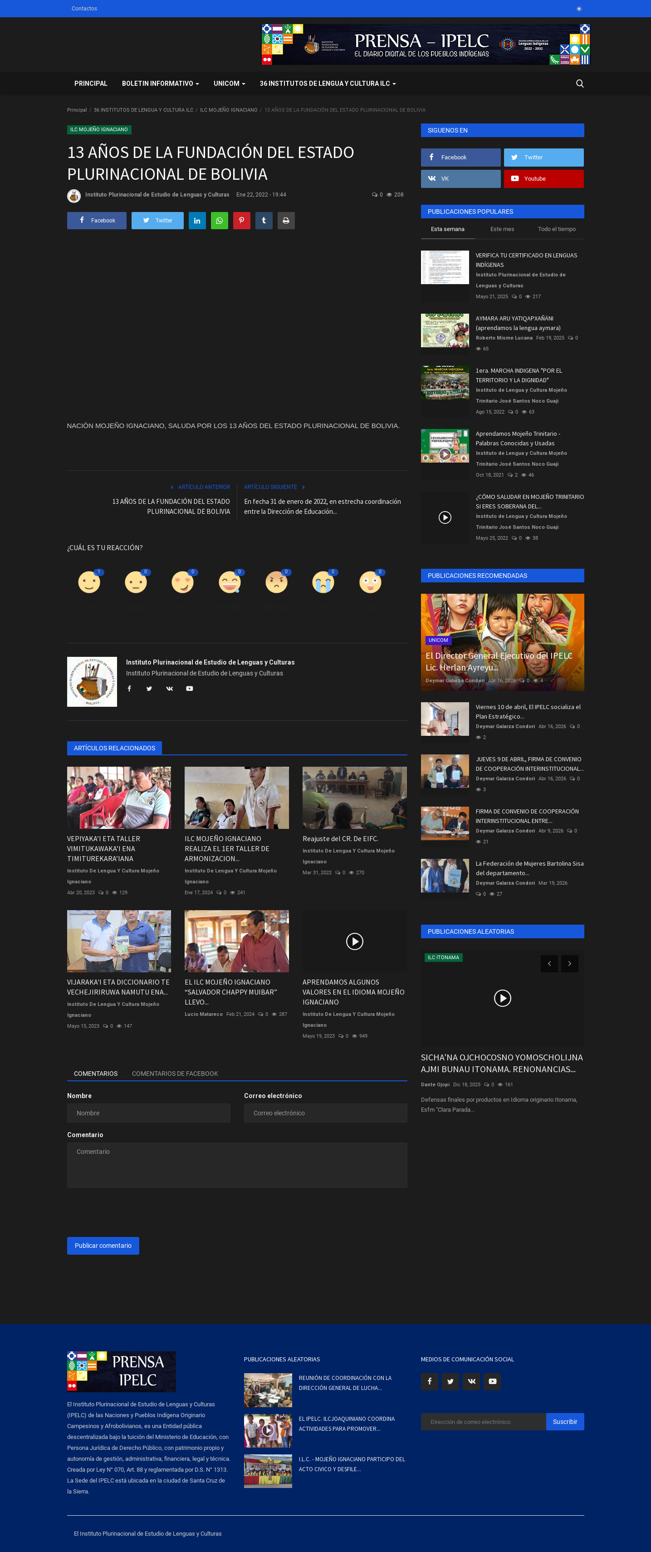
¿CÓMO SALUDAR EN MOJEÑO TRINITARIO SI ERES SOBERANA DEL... (530, 501)
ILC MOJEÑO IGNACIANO (229, 110)
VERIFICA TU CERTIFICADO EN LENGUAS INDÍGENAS (527, 260)
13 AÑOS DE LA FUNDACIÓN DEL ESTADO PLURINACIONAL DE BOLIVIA (171, 506)
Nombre (79, 1095)
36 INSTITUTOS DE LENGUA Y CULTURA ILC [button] (328, 83)
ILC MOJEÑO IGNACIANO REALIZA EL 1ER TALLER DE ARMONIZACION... (227, 848)
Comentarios (95, 1073)
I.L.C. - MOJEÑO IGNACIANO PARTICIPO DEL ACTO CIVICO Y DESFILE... (352, 1464)
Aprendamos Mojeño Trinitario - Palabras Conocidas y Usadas (518, 438)
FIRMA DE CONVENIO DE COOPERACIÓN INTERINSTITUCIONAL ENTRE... (527, 816)
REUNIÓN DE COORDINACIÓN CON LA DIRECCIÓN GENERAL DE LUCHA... (345, 1383)
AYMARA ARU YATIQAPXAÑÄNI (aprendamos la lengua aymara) (518, 323)
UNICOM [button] (229, 83)
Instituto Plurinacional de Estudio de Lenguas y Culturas (148, 196)
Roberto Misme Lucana (504, 338)
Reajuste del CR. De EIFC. (340, 838)
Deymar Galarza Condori (455, 681)
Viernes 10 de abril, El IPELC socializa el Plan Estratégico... (528, 711)
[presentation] (136, 1212)
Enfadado (276, 607)
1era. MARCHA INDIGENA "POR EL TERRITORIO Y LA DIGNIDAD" (519, 375)
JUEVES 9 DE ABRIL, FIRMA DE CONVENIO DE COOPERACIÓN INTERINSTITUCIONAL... (530, 764)
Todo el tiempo (557, 229)
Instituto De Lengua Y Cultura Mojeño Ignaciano (113, 876)
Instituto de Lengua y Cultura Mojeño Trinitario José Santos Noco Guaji (521, 395)
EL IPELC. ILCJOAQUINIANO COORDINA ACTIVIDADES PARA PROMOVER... (347, 1424)
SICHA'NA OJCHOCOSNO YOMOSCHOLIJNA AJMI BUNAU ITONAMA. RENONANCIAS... (502, 1062)
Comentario (85, 1134)
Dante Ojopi (435, 1085)
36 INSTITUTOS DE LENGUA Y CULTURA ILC (143, 110)
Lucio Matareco (204, 1014)
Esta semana (448, 229)
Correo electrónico (273, 1095)
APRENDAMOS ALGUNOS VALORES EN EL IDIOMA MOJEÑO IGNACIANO (354, 991)
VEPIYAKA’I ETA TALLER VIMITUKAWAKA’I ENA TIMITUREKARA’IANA (103, 848)
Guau (370, 607)
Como (89, 607)
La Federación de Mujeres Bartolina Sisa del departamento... (530, 868)
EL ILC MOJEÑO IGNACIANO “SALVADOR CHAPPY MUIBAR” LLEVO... (231, 991)
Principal (91, 83)
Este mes (502, 229)
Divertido (229, 607)
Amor (183, 607)
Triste (323, 607)
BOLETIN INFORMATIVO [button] (160, 83)
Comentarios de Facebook (175, 1073)
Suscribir (565, 1421)
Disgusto (135, 607)
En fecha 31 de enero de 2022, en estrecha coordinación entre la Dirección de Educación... (322, 506)
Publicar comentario (103, 1245)
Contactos (84, 8)
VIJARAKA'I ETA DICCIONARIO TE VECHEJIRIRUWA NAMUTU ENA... (118, 986)
